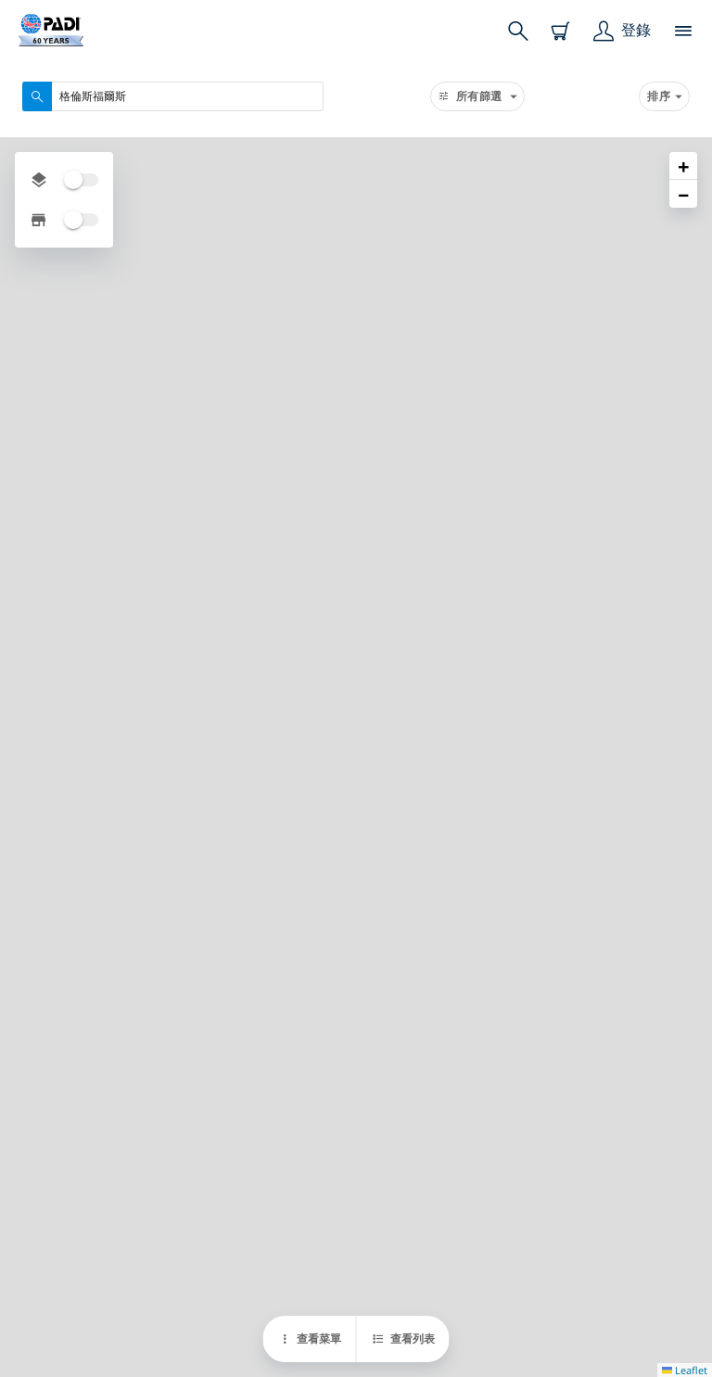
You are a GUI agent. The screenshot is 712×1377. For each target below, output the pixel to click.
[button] (683, 166)
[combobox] (173, 96)
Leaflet (684, 1370)
